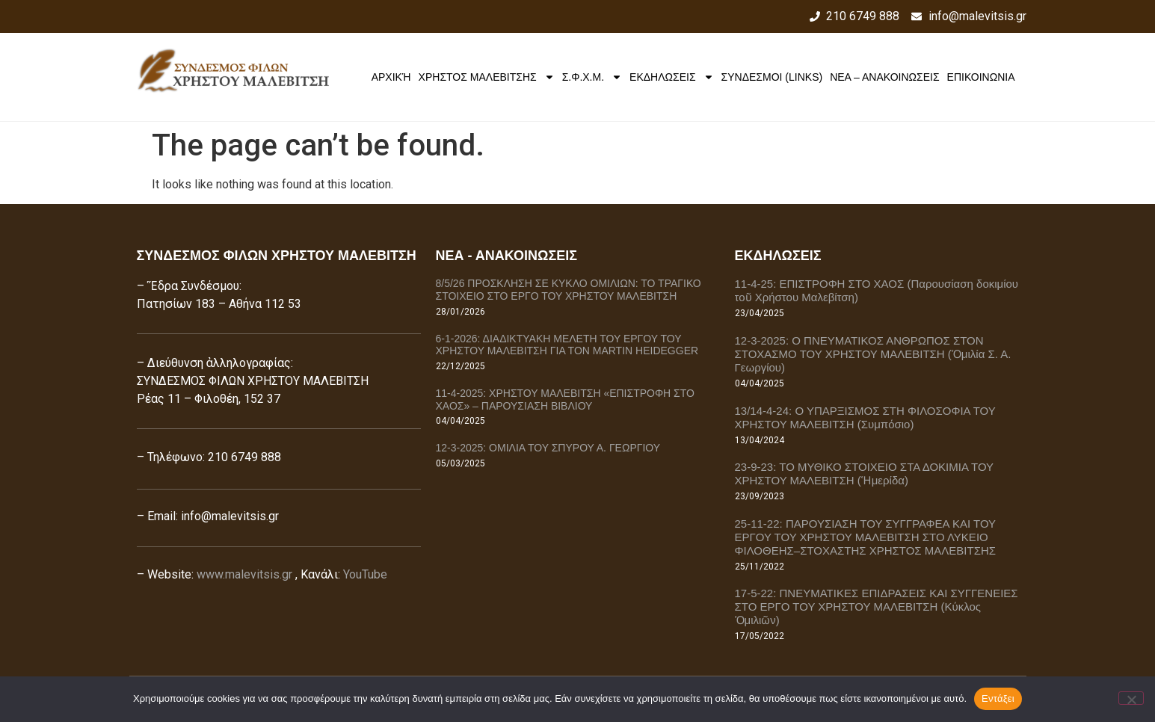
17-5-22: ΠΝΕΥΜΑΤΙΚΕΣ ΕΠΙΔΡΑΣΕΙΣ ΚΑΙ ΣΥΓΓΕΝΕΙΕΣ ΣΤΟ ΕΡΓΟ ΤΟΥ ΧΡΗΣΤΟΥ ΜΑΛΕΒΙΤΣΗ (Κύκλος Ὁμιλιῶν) (876, 606)
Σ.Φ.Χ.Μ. (592, 77)
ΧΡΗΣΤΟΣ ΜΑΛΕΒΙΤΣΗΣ (487, 77)
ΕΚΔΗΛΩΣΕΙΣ (671, 77)
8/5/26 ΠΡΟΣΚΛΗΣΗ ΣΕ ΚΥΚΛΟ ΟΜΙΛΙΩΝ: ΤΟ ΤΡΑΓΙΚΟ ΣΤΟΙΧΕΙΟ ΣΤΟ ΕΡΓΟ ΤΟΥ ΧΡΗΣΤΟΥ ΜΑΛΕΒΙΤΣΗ (568, 289)
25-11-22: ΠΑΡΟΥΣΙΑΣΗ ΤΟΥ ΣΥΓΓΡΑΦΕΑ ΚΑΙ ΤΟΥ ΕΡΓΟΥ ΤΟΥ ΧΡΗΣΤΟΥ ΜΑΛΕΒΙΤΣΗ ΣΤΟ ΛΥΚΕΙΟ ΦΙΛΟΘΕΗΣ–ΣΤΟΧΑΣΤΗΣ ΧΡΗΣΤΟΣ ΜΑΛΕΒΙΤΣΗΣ (866, 537)
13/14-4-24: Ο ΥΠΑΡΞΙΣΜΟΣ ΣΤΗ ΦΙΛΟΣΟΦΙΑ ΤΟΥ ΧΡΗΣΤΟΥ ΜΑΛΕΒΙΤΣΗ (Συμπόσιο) (865, 417)
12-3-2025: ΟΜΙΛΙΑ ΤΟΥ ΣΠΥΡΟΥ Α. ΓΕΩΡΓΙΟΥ (548, 448)
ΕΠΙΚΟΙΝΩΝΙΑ (981, 77)
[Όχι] (1131, 698)
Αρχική (391, 77)
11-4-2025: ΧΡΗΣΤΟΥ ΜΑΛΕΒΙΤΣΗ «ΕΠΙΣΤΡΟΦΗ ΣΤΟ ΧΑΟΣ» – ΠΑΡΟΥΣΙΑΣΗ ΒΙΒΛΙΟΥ (565, 399)
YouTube (365, 574)
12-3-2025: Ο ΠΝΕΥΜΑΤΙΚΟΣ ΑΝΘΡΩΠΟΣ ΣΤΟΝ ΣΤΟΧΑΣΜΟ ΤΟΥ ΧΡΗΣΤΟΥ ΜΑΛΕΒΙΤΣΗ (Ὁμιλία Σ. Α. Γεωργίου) (873, 354)
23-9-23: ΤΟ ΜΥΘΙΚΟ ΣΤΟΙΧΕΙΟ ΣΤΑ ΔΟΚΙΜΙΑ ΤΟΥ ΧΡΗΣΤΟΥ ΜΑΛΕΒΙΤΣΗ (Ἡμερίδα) (864, 473)
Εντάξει (998, 698)
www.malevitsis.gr (244, 574)
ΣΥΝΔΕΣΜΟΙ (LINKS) (772, 77)
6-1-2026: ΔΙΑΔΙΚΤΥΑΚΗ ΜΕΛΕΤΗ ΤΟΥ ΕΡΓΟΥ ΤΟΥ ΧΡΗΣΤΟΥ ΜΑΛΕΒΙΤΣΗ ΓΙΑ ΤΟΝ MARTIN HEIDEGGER (567, 345)
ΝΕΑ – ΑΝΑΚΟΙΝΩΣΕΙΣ (884, 77)
